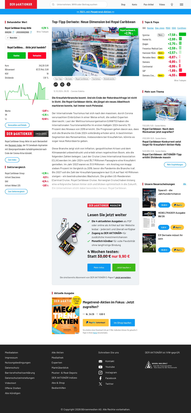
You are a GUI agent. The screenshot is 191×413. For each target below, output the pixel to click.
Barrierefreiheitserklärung (20, 372)
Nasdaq (150, 27)
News (160, 35)
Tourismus (96, 78)
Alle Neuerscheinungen (181, 184)
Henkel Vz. (146, 39)
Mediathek (57, 357)
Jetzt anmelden (123, 277)
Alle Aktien (58, 352)
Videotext (10, 382)
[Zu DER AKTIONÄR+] (148, 4)
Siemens (146, 61)
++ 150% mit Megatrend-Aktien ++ (95, 11)
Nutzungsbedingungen (18, 362)
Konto (95, 332)
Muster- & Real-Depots (64, 372)
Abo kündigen (12, 393)
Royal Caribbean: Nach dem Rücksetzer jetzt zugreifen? (158, 130)
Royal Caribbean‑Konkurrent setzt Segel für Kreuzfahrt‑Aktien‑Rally (161, 143)
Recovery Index (15, 145)
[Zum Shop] (123, 4)
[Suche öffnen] (53, 4)
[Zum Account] (134, 4)
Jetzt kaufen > (124, 267)
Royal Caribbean (82, 78)
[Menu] (181, 4)
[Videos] (162, 4)
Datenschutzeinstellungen (20, 377)
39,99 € (164, 205)
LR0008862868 (24, 32)
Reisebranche (109, 78)
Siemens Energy (149, 75)
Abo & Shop (58, 382)
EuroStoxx (181, 27)
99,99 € (164, 249)
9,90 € (163, 227)
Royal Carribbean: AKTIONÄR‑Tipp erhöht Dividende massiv (162, 156)
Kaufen (16, 55)
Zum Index (12, 159)
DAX (144, 27)
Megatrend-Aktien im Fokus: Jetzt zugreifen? (108, 304)
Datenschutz (12, 367)
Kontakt (106, 361)
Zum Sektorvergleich (16, 191)
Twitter (106, 383)
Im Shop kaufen (122, 322)
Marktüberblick (60, 367)
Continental (147, 66)
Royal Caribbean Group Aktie (18, 27)
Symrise (145, 35)
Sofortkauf (95, 322)
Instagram (107, 372)
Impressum (11, 357)
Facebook (107, 378)
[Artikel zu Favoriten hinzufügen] (68, 84)
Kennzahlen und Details (17, 125)
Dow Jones (159, 27)
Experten (57, 362)
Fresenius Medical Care (152, 48)
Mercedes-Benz (149, 57)
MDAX (168, 27)
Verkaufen (37, 55)
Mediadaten (11, 352)
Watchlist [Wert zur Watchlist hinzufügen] (13, 37)
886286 (9, 32)
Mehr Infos (99, 267)
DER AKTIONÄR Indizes (64, 377)
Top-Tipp (58, 78)
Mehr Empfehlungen (175, 164)
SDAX (174, 27)
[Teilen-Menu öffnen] (56, 84)
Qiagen (145, 43)
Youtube (106, 366)
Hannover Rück (148, 52)
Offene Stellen (13, 387)
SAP (144, 70)
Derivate (69, 78)
